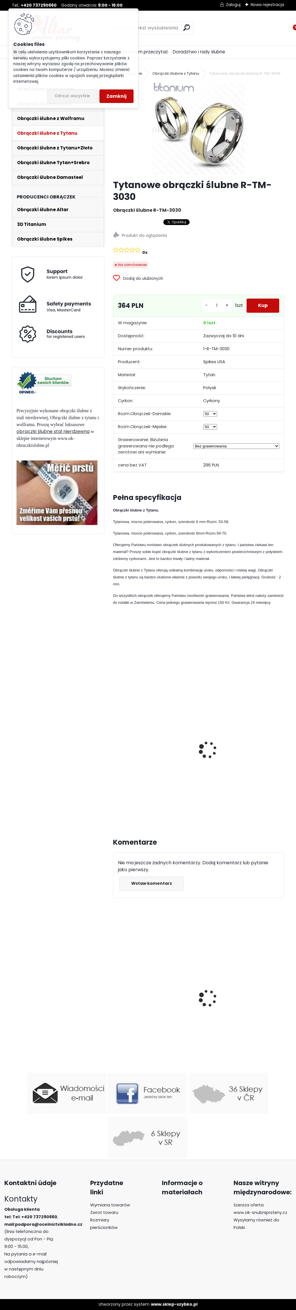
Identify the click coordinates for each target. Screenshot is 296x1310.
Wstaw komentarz (151, 883)
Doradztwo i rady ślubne (199, 52)
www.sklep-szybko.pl (174, 1304)
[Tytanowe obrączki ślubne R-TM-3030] (198, 128)
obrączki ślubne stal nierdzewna (53, 431)
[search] (186, 27)
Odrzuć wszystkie (72, 96)
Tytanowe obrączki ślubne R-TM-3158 (153, 759)
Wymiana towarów (110, 1205)
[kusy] (217, 306)
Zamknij (116, 96)
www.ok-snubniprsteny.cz (260, 1212)
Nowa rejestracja (267, 5)
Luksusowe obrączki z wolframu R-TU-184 (152, 1018)
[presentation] (115, 743)
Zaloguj (233, 5)
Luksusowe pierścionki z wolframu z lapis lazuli (231, 1008)
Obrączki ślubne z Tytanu (175, 73)
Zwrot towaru (104, 1212)
